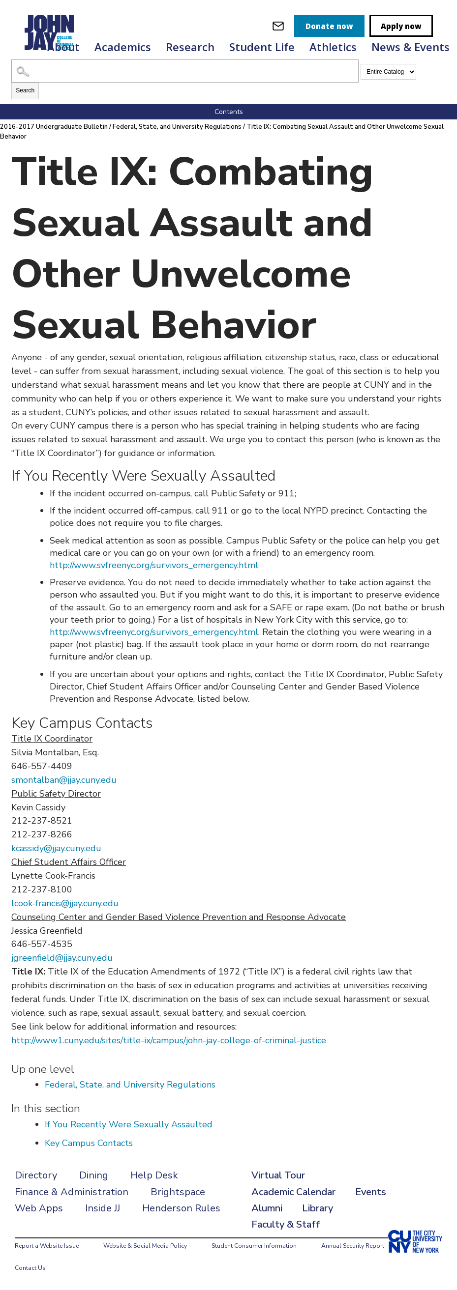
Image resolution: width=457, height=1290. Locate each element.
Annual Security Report (352, 1246)
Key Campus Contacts (89, 1143)
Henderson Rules (181, 1208)
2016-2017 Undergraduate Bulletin (54, 126)
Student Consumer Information (254, 1246)
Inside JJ (102, 1208)
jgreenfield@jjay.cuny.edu (62, 958)
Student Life (262, 46)
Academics (122, 46)
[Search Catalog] (185, 71)
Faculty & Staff (285, 1224)
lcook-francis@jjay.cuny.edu (65, 903)
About (63, 46)
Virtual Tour (278, 1175)
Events (370, 1192)
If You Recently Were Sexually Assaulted (129, 1124)
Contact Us (30, 1268)
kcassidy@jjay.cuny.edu (56, 848)
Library (317, 1208)
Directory (36, 1175)
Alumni (266, 1208)
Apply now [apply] (401, 26)
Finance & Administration (71, 1192)
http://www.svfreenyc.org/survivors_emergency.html (154, 565)
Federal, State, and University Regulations (177, 126)
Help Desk (154, 1175)
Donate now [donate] (329, 26)
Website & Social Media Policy (145, 1246)
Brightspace (178, 1192)
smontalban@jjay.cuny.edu (64, 780)
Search (25, 90)
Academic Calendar (293, 1192)
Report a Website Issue (47, 1246)
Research (190, 46)
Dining (93, 1175)
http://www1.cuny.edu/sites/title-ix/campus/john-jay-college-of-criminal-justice (168, 1040)
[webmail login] (278, 26)
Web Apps (39, 1208)
